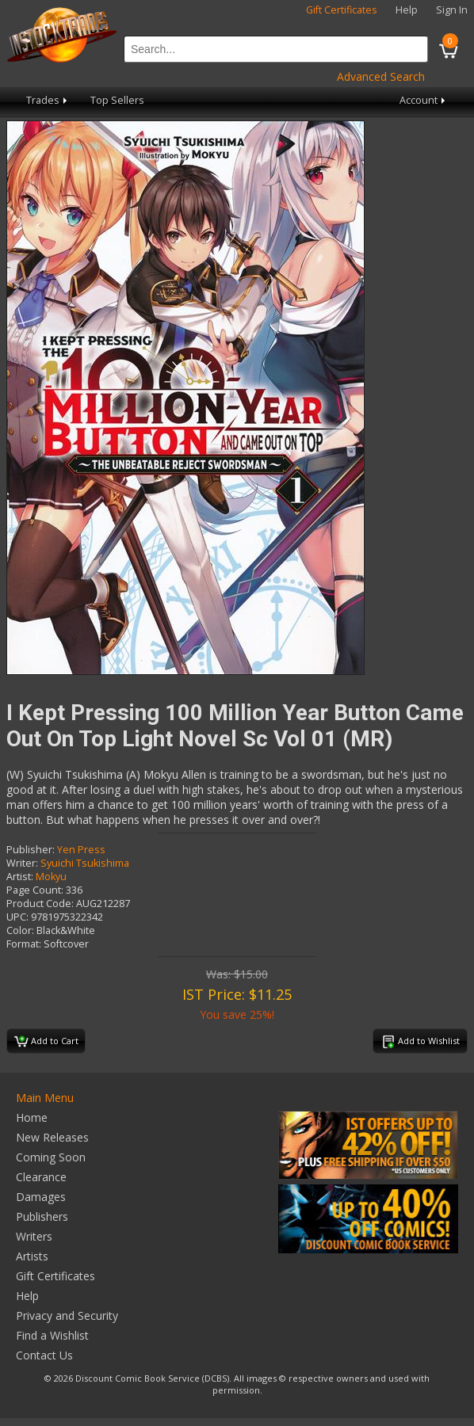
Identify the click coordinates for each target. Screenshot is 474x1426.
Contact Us (44, 1355)
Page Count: (34, 890)
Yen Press (81, 849)
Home (32, 1117)
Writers (34, 1236)
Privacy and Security (67, 1315)
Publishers (42, 1216)
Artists (32, 1256)
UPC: (17, 917)
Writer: (22, 863)
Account (423, 100)
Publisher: (30, 849)
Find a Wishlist (52, 1335)
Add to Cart (46, 1042)
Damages (41, 1196)
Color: (20, 930)
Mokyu (51, 876)
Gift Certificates (341, 10)
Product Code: (40, 903)
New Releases (52, 1137)
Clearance (41, 1176)
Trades (48, 100)
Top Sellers (117, 100)
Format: (23, 944)
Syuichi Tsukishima (84, 863)
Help (407, 10)
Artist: (19, 876)
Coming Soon (51, 1157)
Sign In (452, 10)
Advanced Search (381, 76)
